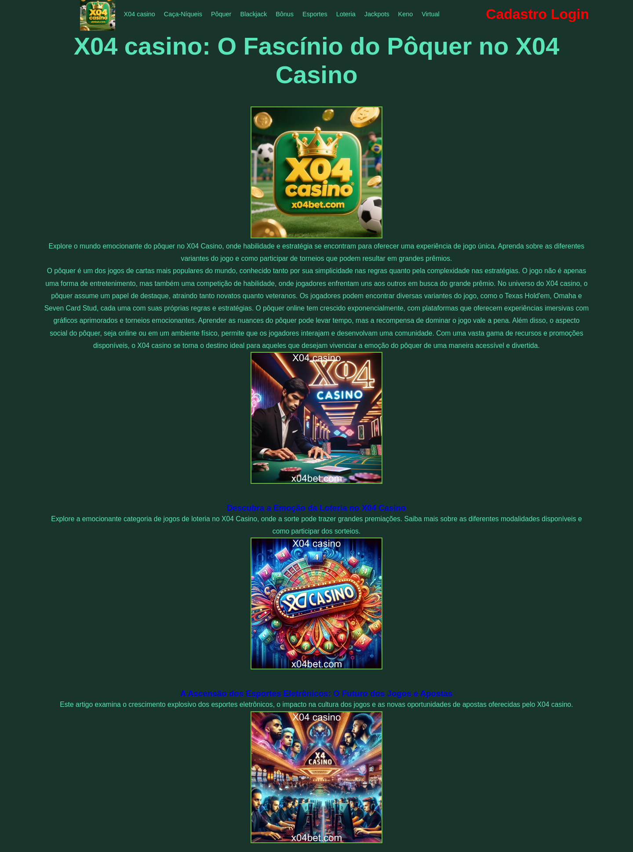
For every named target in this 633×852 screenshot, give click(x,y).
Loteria (346, 14)
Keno (405, 14)
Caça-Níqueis (183, 14)
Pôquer (221, 14)
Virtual (431, 14)
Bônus (285, 14)
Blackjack (253, 14)
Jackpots (376, 14)
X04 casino (139, 14)
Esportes (314, 14)
